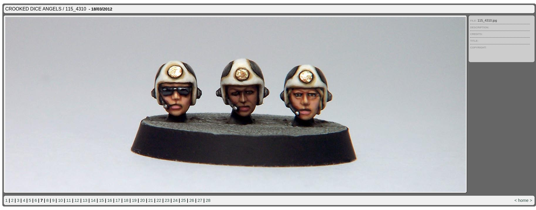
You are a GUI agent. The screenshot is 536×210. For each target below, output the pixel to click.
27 (199, 200)
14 (93, 200)
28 (208, 200)
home (523, 200)
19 (134, 200)
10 (60, 200)
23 (167, 200)
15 (101, 200)
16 (109, 200)
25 (183, 200)
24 (175, 200)
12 (77, 200)
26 (191, 200)
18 (126, 200)
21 (150, 200)
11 (68, 200)
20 (142, 200)
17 (118, 200)
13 (85, 200)
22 (159, 200)
